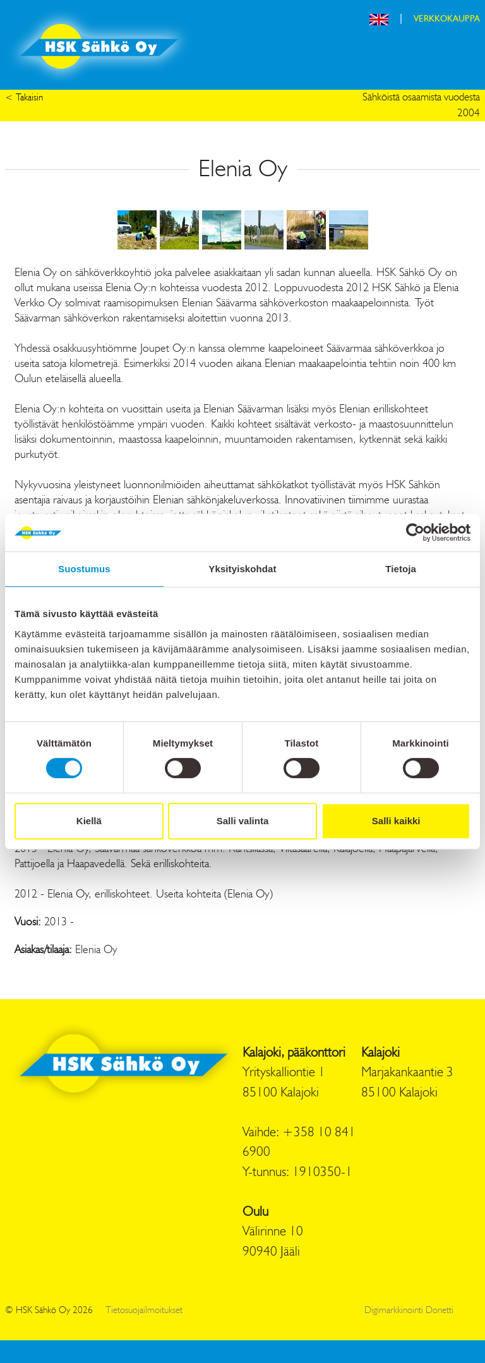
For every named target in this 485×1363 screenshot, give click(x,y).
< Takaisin (24, 98)
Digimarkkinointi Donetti (408, 1311)
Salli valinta (243, 820)
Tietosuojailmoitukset (144, 1311)
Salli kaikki (396, 820)
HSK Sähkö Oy (99, 46)
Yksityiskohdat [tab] (242, 568)
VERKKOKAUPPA (447, 19)
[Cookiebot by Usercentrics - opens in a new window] (415, 532)
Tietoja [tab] (400, 568)
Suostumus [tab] (84, 568)
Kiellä (89, 820)
